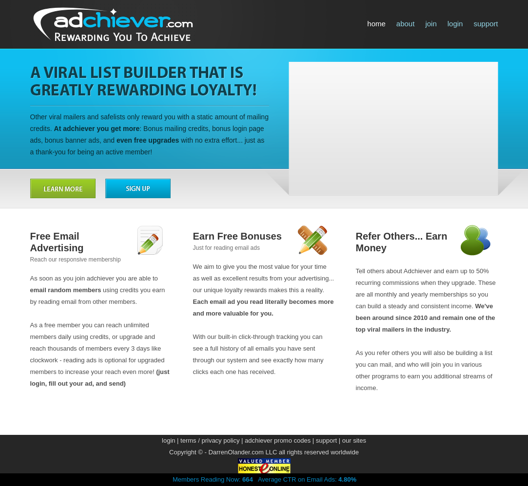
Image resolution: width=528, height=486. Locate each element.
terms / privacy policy (209, 440)
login (455, 23)
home (376, 23)
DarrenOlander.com (235, 452)
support (485, 23)
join (430, 23)
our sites (354, 440)
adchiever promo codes (278, 440)
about (405, 23)
